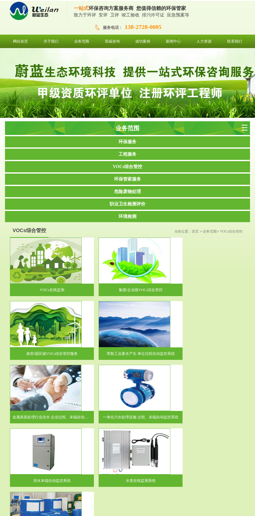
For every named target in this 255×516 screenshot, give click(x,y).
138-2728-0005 (143, 27)
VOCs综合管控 (127, 166)
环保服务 (127, 141)
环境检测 (127, 216)
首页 (195, 231)
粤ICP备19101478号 (163, 508)
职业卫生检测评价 (127, 203)
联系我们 (196, 486)
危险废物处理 (127, 191)
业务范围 (210, 231)
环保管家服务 (127, 179)
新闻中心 (161, 486)
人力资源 (178, 486)
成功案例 (143, 486)
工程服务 (127, 154)
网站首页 (54, 486)
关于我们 (90, 486)
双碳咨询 (125, 486)
